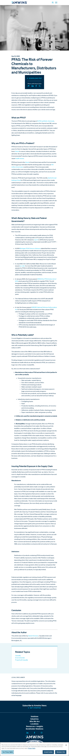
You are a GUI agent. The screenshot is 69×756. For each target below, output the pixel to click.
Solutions (34, 716)
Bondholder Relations (34, 729)
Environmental (20, 658)
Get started (35, 708)
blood (27, 162)
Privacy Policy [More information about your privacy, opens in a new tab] (31, 748)
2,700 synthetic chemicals (46, 121)
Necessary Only (61, 752)
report (36, 240)
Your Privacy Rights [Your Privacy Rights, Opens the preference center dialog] (7, 752)
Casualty (18, 655)
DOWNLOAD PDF (35, 78)
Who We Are (35, 721)
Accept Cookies (48, 752)
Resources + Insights (34, 726)
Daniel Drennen (33, 636)
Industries (34, 719)
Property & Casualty (21, 660)
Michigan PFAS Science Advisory (30, 248)
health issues (20, 158)
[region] (34, 749)
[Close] (66, 745)
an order (22, 266)
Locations (34, 724)
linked (17, 151)
